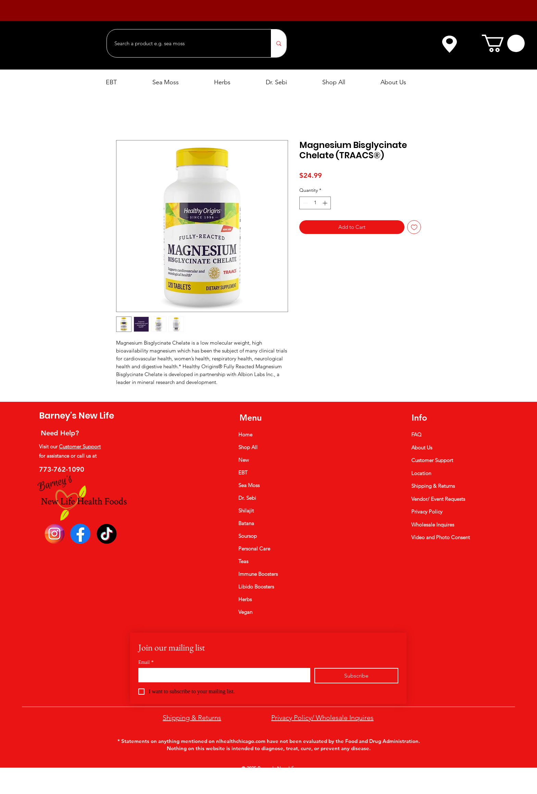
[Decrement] (304, 203)
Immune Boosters (258, 574)
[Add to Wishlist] (414, 227)
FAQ (416, 434)
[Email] (222, 675)
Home (245, 434)
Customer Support (80, 446)
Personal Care (254, 548)
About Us (421, 447)
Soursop (247, 536)
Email (145, 662)
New (243, 460)
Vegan (245, 612)
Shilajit (246, 510)
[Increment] (325, 203)
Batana (246, 523)
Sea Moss (249, 485)
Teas (243, 561)
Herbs (245, 599)
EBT (243, 472)
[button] (503, 43)
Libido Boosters (256, 586)
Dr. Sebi (247, 498)
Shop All (248, 447)
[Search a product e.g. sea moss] (185, 43)
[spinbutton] (315, 203)
